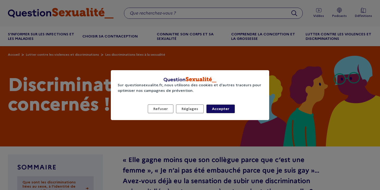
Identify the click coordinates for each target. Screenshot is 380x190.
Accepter (220, 108)
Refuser (160, 108)
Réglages (190, 108)
